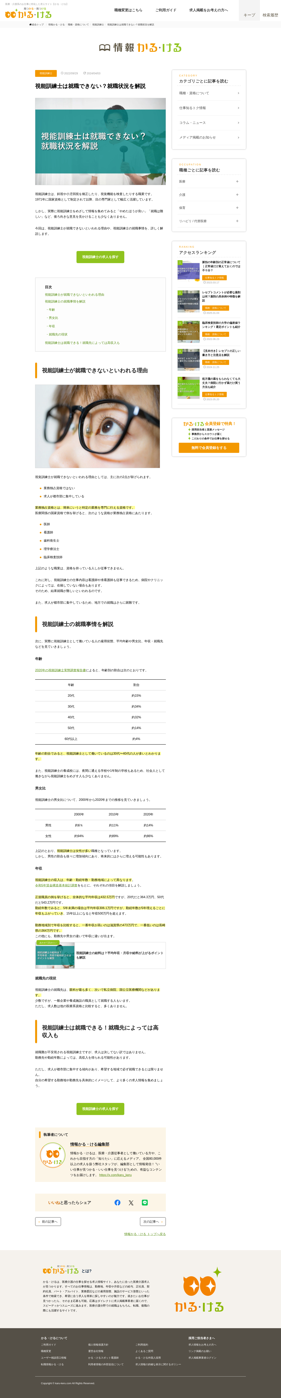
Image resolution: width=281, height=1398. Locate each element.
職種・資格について (194, 93)
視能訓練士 (46, 73)
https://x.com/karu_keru (115, 1175)
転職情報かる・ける (52, 1364)
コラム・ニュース (192, 123)
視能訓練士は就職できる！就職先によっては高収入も (82, 342)
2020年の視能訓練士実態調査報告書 (60, 670)
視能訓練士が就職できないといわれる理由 (74, 294)
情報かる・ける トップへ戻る (145, 1234)
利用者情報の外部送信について (106, 1364)
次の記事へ (153, 1221)
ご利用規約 (141, 1344)
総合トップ (38, 24)
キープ (249, 15)
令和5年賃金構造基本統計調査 (56, 885)
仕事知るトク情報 (192, 108)
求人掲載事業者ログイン (202, 1357)
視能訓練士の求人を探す (100, 257)
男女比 (53, 317)
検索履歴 (270, 15)
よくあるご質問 (144, 1351)
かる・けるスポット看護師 (103, 1357)
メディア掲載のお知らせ (197, 137)
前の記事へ (48, 1221)
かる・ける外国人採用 (148, 1357)
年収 (52, 326)
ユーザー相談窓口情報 (53, 1357)
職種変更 (46, 1351)
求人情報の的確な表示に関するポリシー (158, 1364)
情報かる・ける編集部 (89, 1144)
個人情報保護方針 (98, 1344)
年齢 (52, 309)
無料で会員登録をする (209, 448)
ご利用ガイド (48, 1344)
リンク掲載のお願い (200, 1351)
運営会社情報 (95, 1351)
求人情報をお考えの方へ (202, 1344)
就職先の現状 (58, 334)
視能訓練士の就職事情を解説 (65, 301)
